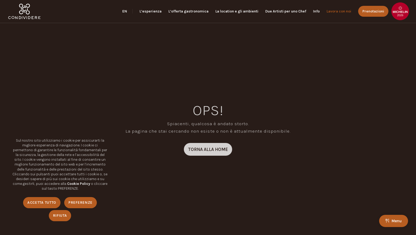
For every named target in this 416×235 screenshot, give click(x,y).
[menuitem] (127, 11)
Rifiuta (60, 215)
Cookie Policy (78, 183)
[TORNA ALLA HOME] (208, 149)
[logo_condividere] (24, 11)
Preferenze (80, 202)
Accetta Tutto (41, 202)
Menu (393, 221)
